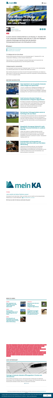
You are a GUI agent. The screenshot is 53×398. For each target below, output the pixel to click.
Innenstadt (30, 350)
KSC (21, 344)
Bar (45, 351)
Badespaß (11, 347)
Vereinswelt (35, 353)
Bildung (35, 346)
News (8, 33)
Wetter (42, 346)
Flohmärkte (23, 354)
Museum (15, 347)
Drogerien (18, 354)
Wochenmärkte (29, 354)
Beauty (44, 353)
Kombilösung (14, 346)
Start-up (13, 353)
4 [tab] (28, 383)
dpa (7, 344)
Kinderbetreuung (40, 351)
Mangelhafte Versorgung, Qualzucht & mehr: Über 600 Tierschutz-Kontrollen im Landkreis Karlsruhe (32, 128)
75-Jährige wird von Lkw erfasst (14, 49)
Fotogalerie (9, 354)
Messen (44, 344)
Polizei (41, 344)
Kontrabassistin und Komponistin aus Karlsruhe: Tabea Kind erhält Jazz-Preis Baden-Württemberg (33, 143)
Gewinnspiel (30, 347)
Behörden (37, 350)
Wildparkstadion (22, 351)
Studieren (35, 347)
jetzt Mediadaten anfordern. (29, 197)
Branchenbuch (36, 349)
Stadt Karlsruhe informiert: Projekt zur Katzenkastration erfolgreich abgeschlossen (32, 98)
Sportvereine (33, 351)
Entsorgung (9, 353)
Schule (17, 349)
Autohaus (8, 356)
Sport (19, 344)
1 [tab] (24, 383)
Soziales (13, 349)
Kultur (8, 346)
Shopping (13, 350)
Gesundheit (25, 347)
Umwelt (39, 346)
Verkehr (30, 349)
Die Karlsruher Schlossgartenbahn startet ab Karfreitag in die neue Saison (32, 113)
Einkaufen (31, 346)
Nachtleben (16, 351)
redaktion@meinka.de (41, 391)
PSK (10, 346)
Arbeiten (21, 349)
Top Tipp (13, 354)
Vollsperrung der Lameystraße (14, 50)
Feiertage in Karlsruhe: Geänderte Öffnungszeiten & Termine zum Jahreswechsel (24, 376)
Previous (8, 367)
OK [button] (47, 395)
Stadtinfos (37, 344)
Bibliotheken (26, 353)
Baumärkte (35, 354)
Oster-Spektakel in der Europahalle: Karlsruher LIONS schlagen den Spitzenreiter (33, 84)
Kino (7, 347)
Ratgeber (8, 350)
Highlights (28, 351)
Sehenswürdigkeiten (23, 350)
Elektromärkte (40, 354)
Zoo (23, 346)
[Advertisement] (26, 167)
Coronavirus (14, 344)
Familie (39, 347)
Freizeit (28, 344)
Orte (34, 350)
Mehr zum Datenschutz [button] (32, 396)
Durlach (30, 353)
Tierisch (19, 346)
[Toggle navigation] (44, 3)
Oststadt (40, 353)
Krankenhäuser (42, 349)
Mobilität (32, 344)
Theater (17, 350)
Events (24, 344)
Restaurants (26, 349)
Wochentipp (9, 349)
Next (45, 367)
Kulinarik (26, 346)
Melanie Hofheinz (15, 29)
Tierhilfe (20, 347)
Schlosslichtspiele (19, 353)
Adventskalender (10, 351)
